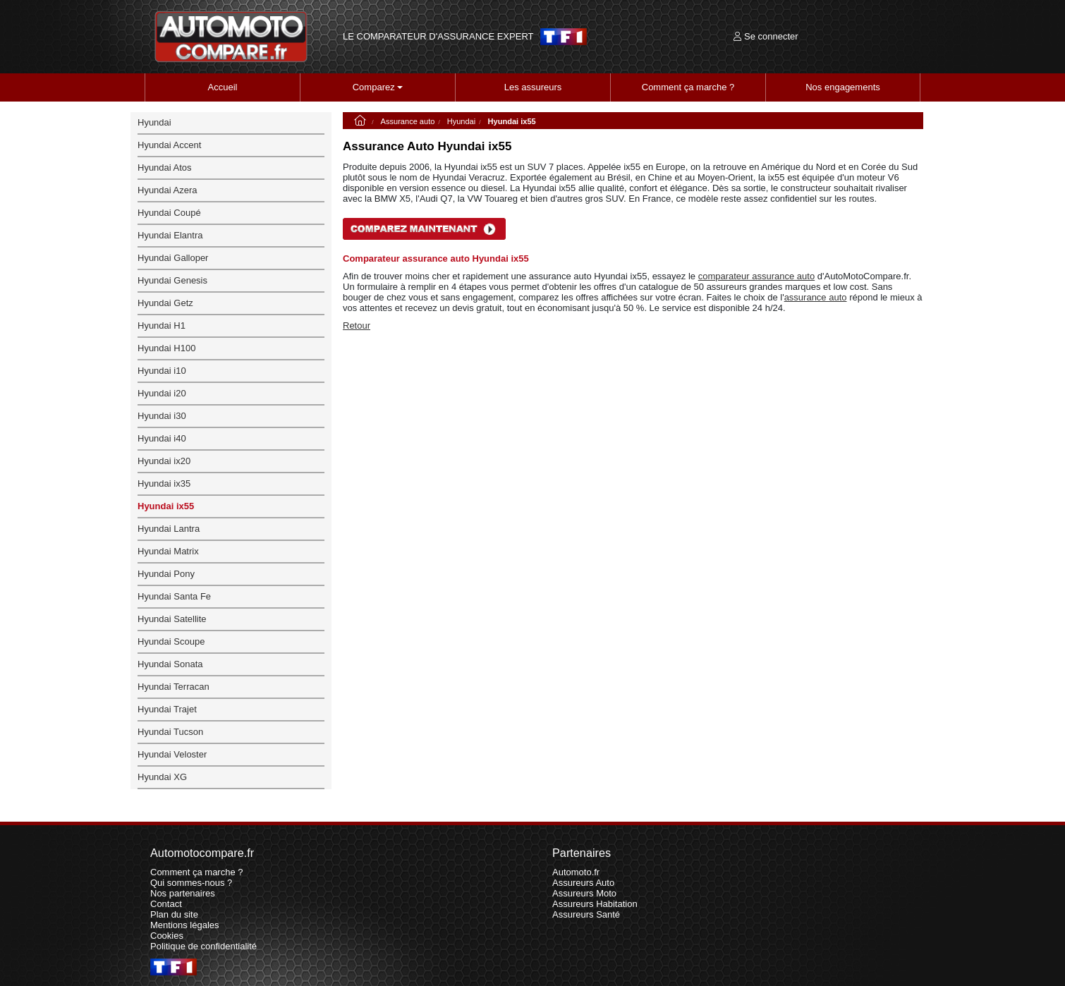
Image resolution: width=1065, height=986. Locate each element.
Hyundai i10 (162, 370)
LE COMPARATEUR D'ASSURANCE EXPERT (438, 37)
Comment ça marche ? (688, 87)
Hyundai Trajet (167, 709)
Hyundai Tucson (170, 731)
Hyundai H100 (166, 348)
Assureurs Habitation (595, 904)
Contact (166, 904)
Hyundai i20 (162, 393)
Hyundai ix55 (166, 506)
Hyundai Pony (166, 573)
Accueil (223, 87)
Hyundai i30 (162, 415)
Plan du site (174, 914)
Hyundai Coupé (169, 212)
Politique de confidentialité (203, 946)
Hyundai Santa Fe (174, 596)
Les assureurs (533, 87)
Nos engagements (842, 87)
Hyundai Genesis (172, 280)
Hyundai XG (162, 777)
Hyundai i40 (162, 438)
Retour (356, 325)
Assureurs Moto (584, 893)
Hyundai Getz (165, 303)
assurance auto (815, 297)
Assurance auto (408, 121)
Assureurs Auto (583, 882)
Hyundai (461, 121)
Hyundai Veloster (172, 754)
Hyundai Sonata (170, 664)
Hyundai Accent (169, 145)
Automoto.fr (576, 872)
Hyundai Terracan (173, 686)
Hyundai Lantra (169, 528)
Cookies (166, 935)
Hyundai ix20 (164, 461)
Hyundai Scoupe (171, 641)
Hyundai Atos (165, 167)
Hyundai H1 (161, 325)
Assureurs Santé (586, 914)
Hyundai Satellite (172, 619)
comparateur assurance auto (756, 276)
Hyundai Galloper (173, 257)
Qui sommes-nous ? (191, 882)
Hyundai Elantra (170, 235)
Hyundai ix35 (164, 483)
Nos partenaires (182, 893)
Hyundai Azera (167, 190)
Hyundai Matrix (168, 551)
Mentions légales (184, 925)
